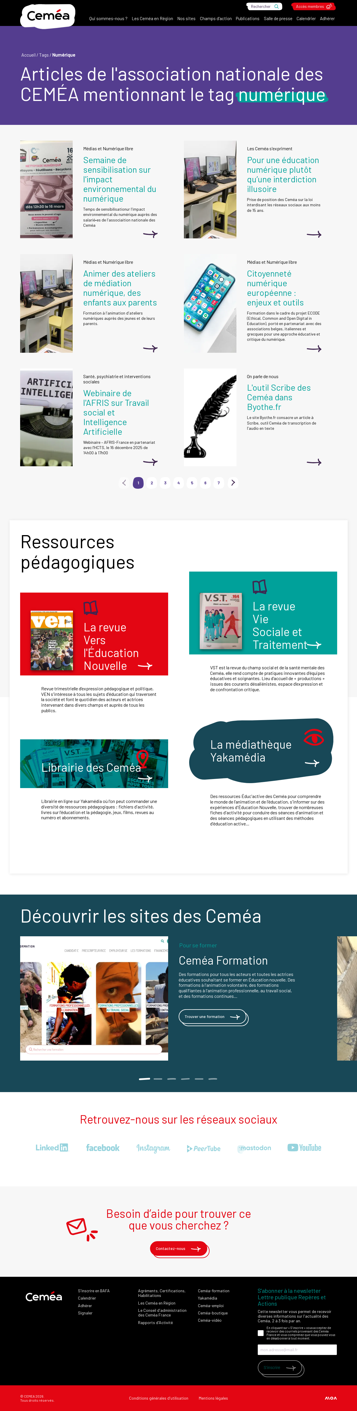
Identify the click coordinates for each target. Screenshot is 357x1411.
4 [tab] (185, 1079)
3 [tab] (171, 1079)
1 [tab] (144, 1079)
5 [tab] (199, 1079)
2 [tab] (158, 1079)
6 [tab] (213, 1079)
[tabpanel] (178, 998)
